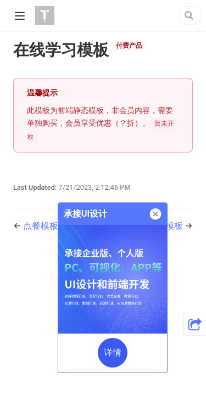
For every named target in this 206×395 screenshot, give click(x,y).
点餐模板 (40, 226)
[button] (195, 324)
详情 (112, 352)
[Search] (190, 15)
